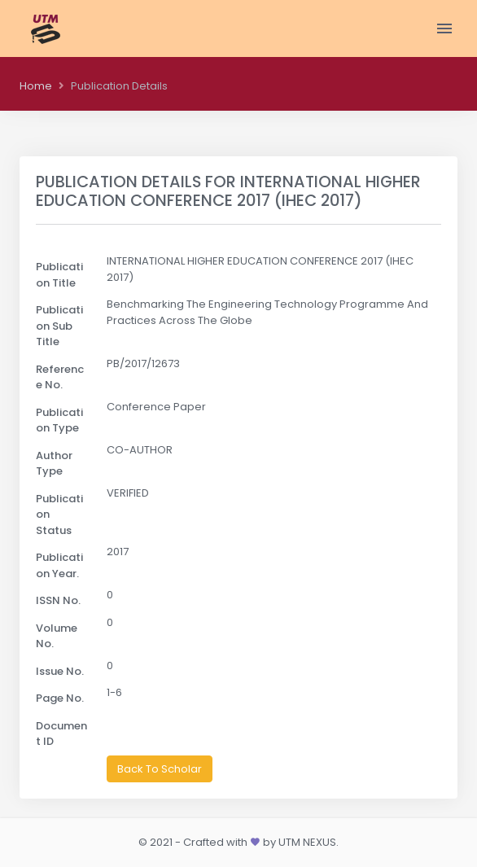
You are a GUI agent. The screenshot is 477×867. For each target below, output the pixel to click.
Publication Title (59, 275)
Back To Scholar (159, 769)
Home (36, 86)
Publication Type (59, 420)
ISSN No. (58, 600)
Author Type (54, 463)
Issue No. (60, 671)
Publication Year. (59, 565)
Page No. (60, 698)
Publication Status (59, 514)
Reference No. (60, 377)
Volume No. (56, 636)
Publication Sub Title (59, 325)
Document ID (61, 734)
